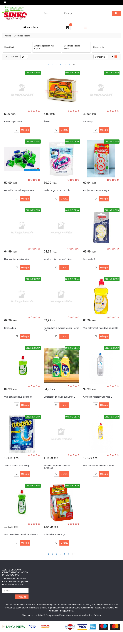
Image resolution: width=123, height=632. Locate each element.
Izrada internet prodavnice (79, 615)
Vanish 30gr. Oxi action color (57, 190)
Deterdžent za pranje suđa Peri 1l (59, 397)
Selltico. (97, 615)
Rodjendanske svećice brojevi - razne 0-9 (61, 329)
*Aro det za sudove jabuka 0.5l (18, 397)
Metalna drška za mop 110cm (58, 259)
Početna (8, 36)
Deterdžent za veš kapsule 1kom (19, 190)
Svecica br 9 (89, 259)
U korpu (25, 130)
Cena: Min (101, 57)
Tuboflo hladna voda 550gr (16, 465)
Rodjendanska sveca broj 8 (96, 190)
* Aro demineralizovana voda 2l (97, 397)
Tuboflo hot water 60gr (54, 534)
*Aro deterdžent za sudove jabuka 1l (21, 534)
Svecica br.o (10, 328)
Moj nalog (31, 27)
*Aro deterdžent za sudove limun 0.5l (100, 328)
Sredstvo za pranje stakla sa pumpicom (57, 466)
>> (73, 64)
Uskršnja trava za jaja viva (16, 259)
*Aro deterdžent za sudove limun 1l (99, 465)
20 (24, 57)
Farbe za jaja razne (13, 121)
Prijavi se (22, 597)
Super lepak (88, 121)
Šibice (46, 121)
